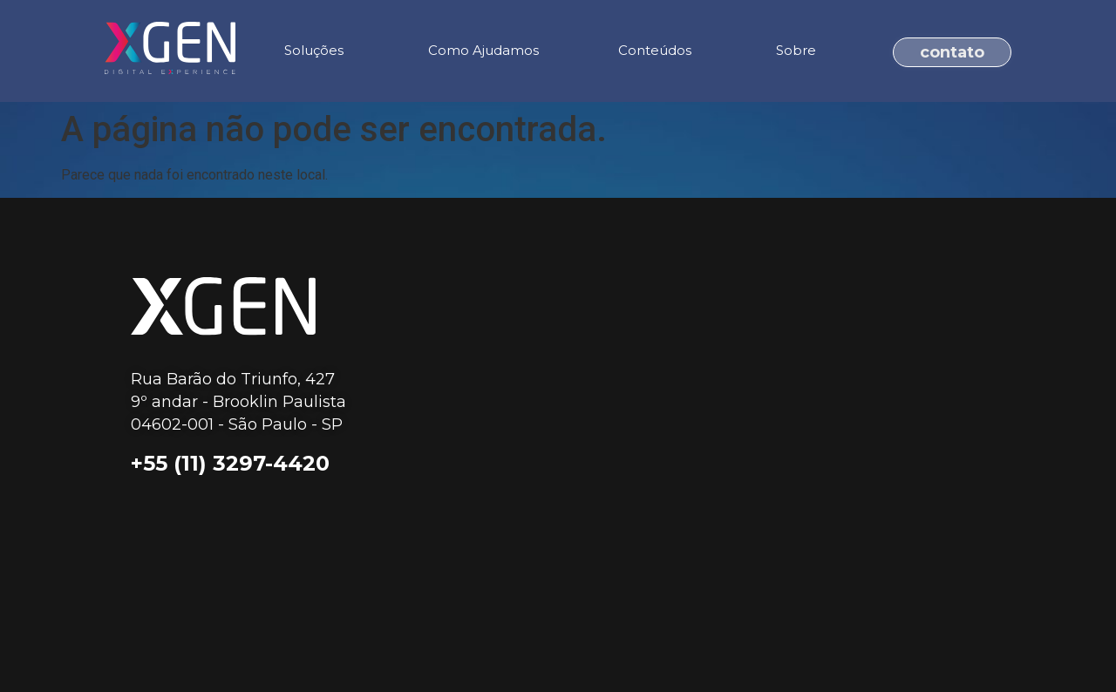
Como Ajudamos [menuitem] (483, 50)
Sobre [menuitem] (796, 50)
